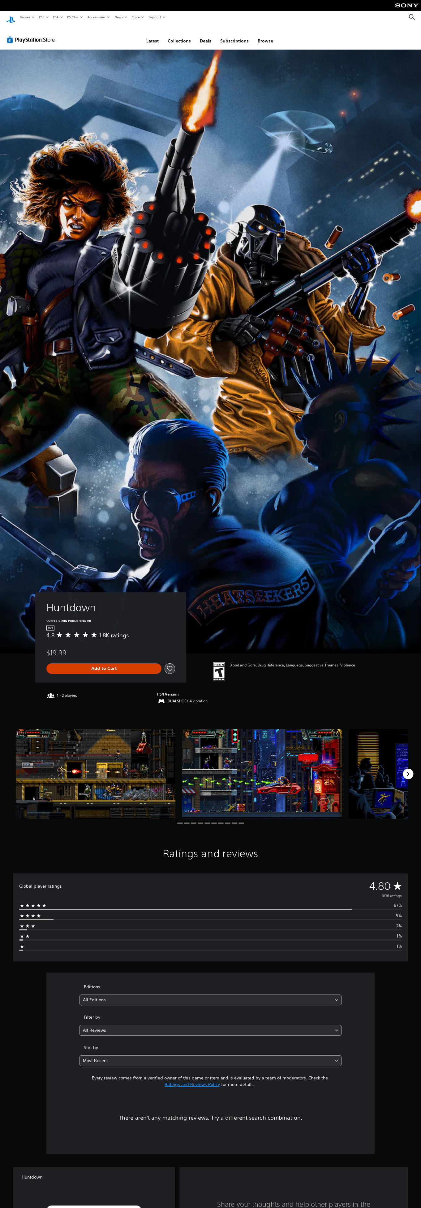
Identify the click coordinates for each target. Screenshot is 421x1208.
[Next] (408, 768)
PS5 (42, 17)
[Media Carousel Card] (95, 768)
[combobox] (210, 994)
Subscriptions (234, 35)
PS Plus (73, 17)
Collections (179, 35)
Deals (205, 35)
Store (135, 17)
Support (154, 17)
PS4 (56, 17)
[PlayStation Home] (11, 17)
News (119, 17)
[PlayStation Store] (32, 34)
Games (24, 17)
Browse (265, 35)
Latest (152, 35)
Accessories (96, 17)
